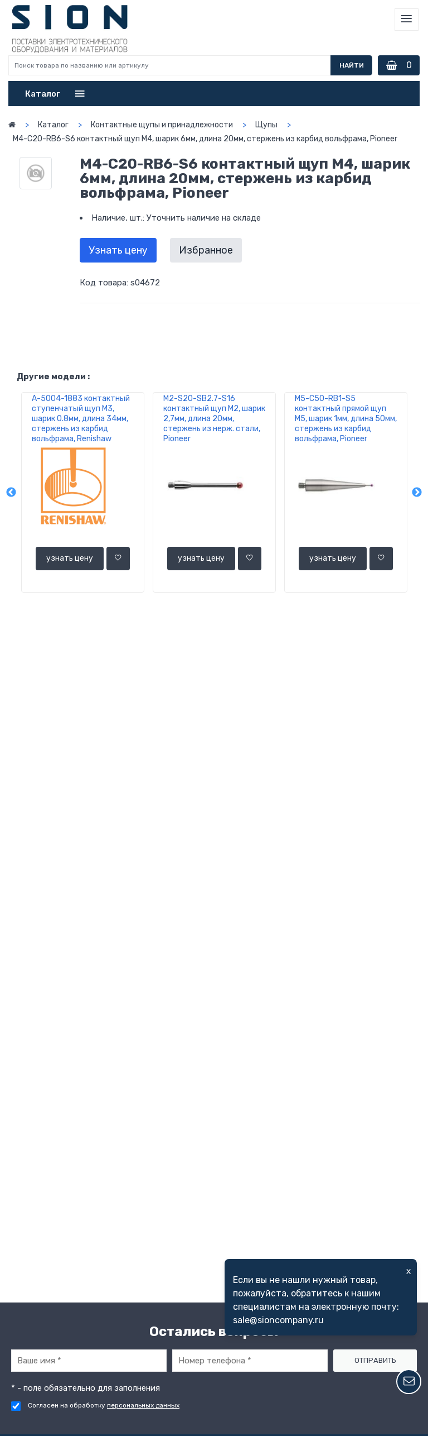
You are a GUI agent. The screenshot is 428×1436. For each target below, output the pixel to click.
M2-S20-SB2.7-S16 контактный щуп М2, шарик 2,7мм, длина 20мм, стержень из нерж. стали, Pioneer (214, 418)
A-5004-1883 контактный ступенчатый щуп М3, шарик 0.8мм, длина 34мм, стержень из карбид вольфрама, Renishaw (81, 418)
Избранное (206, 250)
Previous (11, 492)
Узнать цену (118, 250)
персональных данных (143, 1405)
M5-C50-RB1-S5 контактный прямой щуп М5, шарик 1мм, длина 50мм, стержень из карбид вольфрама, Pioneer (346, 418)
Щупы (266, 125)
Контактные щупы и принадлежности (162, 125)
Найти (351, 65)
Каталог (53, 125)
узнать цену (69, 558)
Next (416, 492)
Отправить (375, 1360)
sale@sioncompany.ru (278, 1320)
